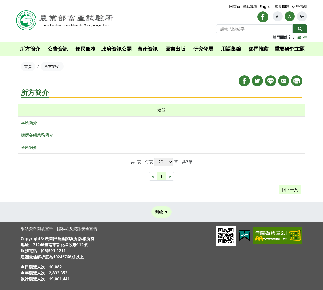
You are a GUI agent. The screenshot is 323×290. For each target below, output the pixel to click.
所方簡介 (30, 48)
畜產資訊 (148, 48)
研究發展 (203, 48)
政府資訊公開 (116, 48)
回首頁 (234, 6)
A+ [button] (302, 16)
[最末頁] (170, 176)
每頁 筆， (163, 162)
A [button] (289, 16)
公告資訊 (58, 48)
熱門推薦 (259, 48)
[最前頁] (153, 176)
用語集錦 (231, 48)
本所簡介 (29, 122)
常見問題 (282, 6)
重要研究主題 (290, 48)
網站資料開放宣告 (37, 228)
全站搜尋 (300, 28)
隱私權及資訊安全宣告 (77, 228)
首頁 (28, 66)
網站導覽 (250, 6)
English (266, 6)
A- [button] (277, 16)
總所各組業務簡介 (37, 135)
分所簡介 (29, 147)
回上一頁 (290, 189)
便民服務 (85, 48)
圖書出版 (175, 48)
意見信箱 (299, 6)
